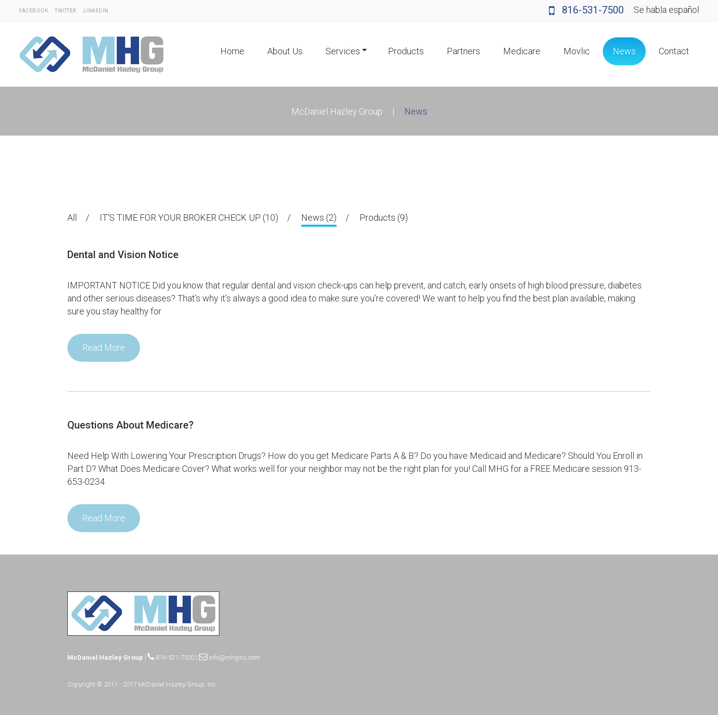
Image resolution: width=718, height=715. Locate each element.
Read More (103, 347)
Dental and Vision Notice (123, 255)
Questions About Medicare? (130, 425)
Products (406, 51)
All (72, 217)
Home (232, 51)
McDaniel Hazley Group (336, 111)
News (624, 51)
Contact (674, 51)
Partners (463, 51)
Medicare (521, 51)
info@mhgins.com (229, 657)
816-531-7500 (586, 10)
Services (343, 51)
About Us (285, 51)
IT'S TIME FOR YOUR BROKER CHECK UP (189, 217)
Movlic (576, 51)
